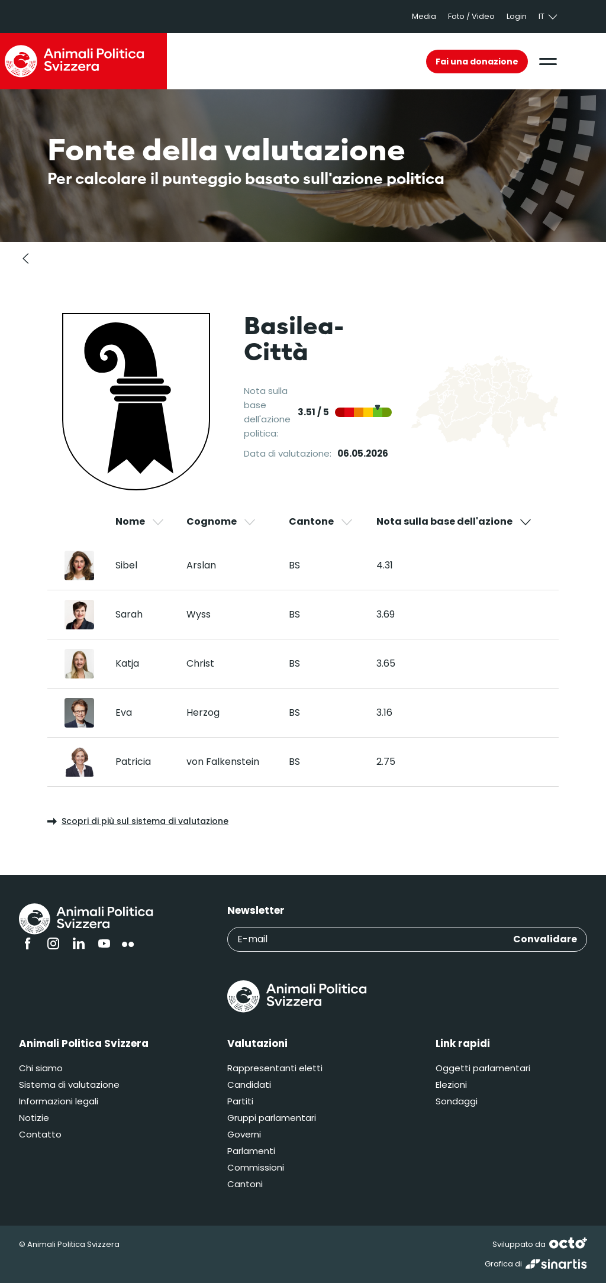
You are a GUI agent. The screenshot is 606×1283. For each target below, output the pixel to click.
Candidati (249, 1084)
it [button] (549, 16)
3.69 (385, 614)
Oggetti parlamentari (483, 1068)
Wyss (198, 614)
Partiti (240, 1101)
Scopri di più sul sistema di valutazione (137, 821)
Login (517, 16)
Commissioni (255, 1167)
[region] (303, 650)
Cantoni (245, 1184)
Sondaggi (457, 1101)
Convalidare (545, 939)
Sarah (129, 614)
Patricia (133, 761)
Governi (244, 1134)
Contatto (40, 1134)
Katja (127, 663)
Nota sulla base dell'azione (454, 522)
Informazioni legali (58, 1101)
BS (294, 565)
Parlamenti (251, 1151)
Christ (200, 663)
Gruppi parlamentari (271, 1117)
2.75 (385, 761)
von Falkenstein (222, 761)
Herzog (203, 712)
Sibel (126, 565)
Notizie (34, 1117)
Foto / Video (471, 16)
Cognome (221, 522)
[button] (548, 61)
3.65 (385, 663)
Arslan (201, 565)
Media (424, 16)
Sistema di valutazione (69, 1084)
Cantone (321, 522)
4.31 (384, 565)
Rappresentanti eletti (275, 1068)
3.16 (384, 712)
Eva (123, 712)
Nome (140, 522)
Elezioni (451, 1084)
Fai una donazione (477, 61)
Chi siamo (41, 1068)
